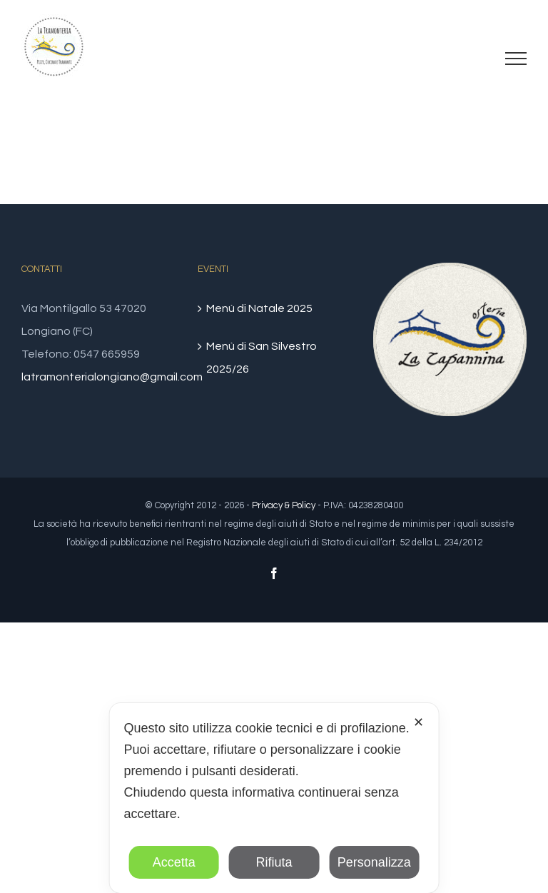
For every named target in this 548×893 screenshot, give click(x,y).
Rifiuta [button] (273, 862)
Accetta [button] (174, 862)
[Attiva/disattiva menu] (516, 58)
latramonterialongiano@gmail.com (112, 377)
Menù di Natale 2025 (259, 308)
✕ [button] (418, 722)
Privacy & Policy (283, 505)
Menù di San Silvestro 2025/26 (261, 357)
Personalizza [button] (374, 862)
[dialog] (274, 798)
